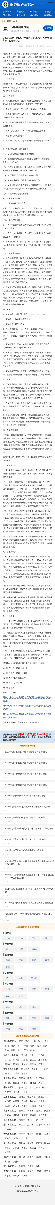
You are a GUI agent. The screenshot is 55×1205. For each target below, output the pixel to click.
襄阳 (7, 1046)
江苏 (21, 989)
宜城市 (33, 1115)
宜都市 (25, 1101)
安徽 (47, 989)
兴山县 (25, 1106)
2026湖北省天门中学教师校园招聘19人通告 (24, 850)
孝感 (26, 1046)
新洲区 (33, 1064)
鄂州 (13, 1046)
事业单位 (7, 11)
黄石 (27, 1041)
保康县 (8, 1115)
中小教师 (34, 11)
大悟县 (39, 1134)
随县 (38, 1166)
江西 (21, 996)
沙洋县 (8, 1129)
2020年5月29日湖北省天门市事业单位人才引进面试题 (29, 902)
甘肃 (34, 960)
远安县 (16, 1106)
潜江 (19, 1050)
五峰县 (33, 1106)
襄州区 (22, 1110)
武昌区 (25, 1059)
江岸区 (32, 1055)
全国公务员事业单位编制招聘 (50, 4)
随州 (45, 1046)
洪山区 (24, 1055)
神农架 (33, 1050)
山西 (21, 949)
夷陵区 (41, 1097)
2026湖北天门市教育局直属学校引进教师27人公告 (27, 806)
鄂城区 (22, 1120)
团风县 (47, 1143)
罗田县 (16, 1148)
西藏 (47, 1018)
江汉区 (41, 1055)
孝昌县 (30, 1134)
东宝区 (22, 1124)
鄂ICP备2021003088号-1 (27, 1191)
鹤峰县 (25, 1175)
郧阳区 (8, 1083)
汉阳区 (16, 1059)
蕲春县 (33, 1148)
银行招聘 (34, 15)
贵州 (21, 1018)
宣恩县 (8, 1175)
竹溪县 (33, 1083)
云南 (34, 1018)
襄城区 (30, 1110)
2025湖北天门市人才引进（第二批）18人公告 (25, 839)
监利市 (28, 1087)
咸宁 (39, 1046)
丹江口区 (40, 1078)
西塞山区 (35, 1069)
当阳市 (41, 1101)
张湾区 (30, 1078)
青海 (47, 960)
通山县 (8, 1161)
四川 (8, 1018)
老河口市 (42, 1115)
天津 (34, 938)
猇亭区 (8, 1101)
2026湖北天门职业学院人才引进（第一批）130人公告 (29, 828)
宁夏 (21, 960)
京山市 (39, 1124)
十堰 (34, 1041)
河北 (8, 949)
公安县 (16, 1092)
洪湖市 (37, 1087)
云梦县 (47, 1134)
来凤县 (16, 1175)
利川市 (22, 1171)
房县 (40, 1083)
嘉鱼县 (30, 1157)
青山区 (33, 1059)
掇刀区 (30, 1124)
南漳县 (47, 1110)
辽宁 (8, 978)
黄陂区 (25, 1064)
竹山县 (25, 1083)
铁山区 (8, 1073)
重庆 (47, 938)
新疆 (8, 967)
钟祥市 (47, 1124)
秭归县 (8, 1106)
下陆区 (45, 1069)
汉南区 (41, 1064)
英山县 (25, 1148)
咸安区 (22, 1157)
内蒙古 (34, 949)
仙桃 (13, 1050)
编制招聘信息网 (33, 1186)
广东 (8, 1029)
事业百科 (48, 15)
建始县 (30, 1171)
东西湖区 (42, 1059)
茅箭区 (22, 1078)
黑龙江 (34, 978)
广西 (21, 1029)
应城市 (8, 1138)
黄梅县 (41, 1148)
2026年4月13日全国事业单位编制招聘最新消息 (26, 763)
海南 (34, 1029)
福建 (8, 996)
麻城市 (30, 1143)
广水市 (30, 1166)
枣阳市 (25, 1115)
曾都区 (22, 1166)
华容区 (30, 1120)
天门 (15, 21)
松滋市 (45, 1087)
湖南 (34, 1007)
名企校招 (21, 15)
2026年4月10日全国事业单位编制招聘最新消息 (26, 784)
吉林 (21, 978)
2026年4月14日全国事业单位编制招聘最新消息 (26, 752)
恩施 (7, 1050)
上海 (21, 938)
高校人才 (21, 11)
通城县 (39, 1157)
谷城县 (16, 1115)
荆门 (19, 1046)
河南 (8, 1007)
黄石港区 (25, 1069)
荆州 (40, 1041)
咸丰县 (47, 1171)
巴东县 (39, 1171)
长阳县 (41, 1106)
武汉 (21, 1041)
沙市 (21, 1087)
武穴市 (39, 1143)
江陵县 (25, 1092)
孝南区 (22, 1134)
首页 (3, 21)
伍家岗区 (31, 1097)
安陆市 (16, 1138)
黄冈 (32, 1046)
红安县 (8, 1152)
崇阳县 (47, 1157)
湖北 (9, 21)
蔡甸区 (8, 1064)
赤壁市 (16, 1161)
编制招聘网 (18, 4)
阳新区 (25, 1073)
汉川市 (25, 1138)
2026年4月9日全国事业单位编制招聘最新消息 (25, 795)
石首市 (8, 1092)
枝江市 (33, 1101)
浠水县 (8, 1148)
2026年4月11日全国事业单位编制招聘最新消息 (26, 773)
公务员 (48, 11)
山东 (8, 989)
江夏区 (16, 1064)
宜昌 (47, 1041)
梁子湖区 (40, 1120)
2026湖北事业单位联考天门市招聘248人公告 (25, 817)
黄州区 (22, 1143)
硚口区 (8, 1059)
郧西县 (16, 1083)
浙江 (34, 989)
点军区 (16, 1101)
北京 (8, 938)
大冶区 (16, 1073)
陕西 (8, 960)
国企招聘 (7, 15)
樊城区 (39, 1110)
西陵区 (22, 1097)
